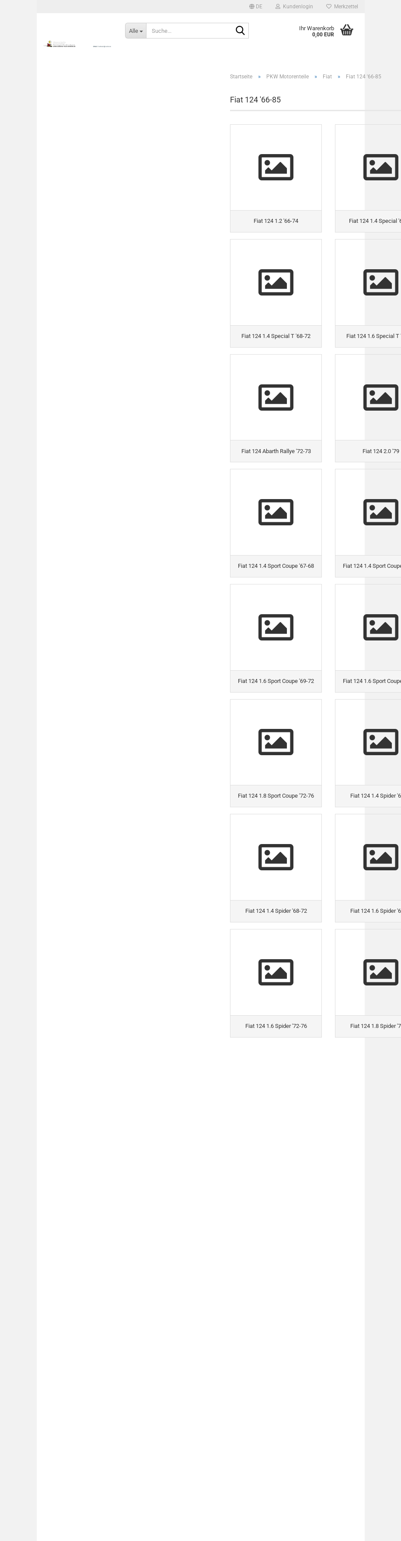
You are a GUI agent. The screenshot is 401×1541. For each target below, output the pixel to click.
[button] (256, 6)
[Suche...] (135, 31)
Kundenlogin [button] (294, 7)
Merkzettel (342, 7)
